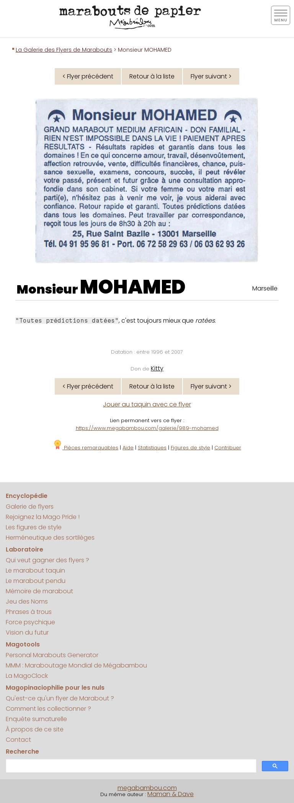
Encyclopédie (26, 495)
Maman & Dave (170, 794)
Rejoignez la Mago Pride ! (43, 516)
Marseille (265, 288)
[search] (130, 766)
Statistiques (152, 447)
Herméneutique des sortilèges (50, 537)
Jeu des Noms (27, 601)
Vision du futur (27, 632)
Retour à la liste (152, 76)
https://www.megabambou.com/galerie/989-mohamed (147, 428)
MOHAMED (133, 287)
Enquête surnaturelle (36, 719)
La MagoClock (27, 675)
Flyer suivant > (211, 76)
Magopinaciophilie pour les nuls (55, 687)
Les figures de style (34, 527)
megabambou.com (147, 787)
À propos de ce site (35, 729)
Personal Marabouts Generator (52, 655)
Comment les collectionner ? (48, 708)
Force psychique (30, 622)
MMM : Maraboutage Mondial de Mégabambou (76, 665)
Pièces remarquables (85, 447)
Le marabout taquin (35, 570)
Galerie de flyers (30, 506)
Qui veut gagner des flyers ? (47, 560)
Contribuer (227, 447)
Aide (128, 447)
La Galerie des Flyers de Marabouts (64, 50)
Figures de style (190, 447)
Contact (18, 739)
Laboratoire (24, 549)
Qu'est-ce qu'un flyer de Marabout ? (60, 698)
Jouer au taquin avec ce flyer (147, 404)
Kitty (157, 368)
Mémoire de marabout (39, 591)
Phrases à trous (29, 611)
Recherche (22, 751)
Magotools (23, 644)
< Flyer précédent (87, 76)
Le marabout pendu (35, 580)
